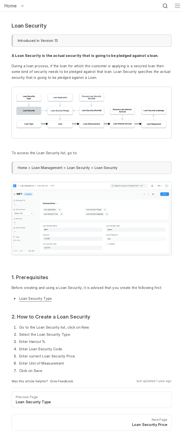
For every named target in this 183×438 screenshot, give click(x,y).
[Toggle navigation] (177, 5)
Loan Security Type (35, 298)
